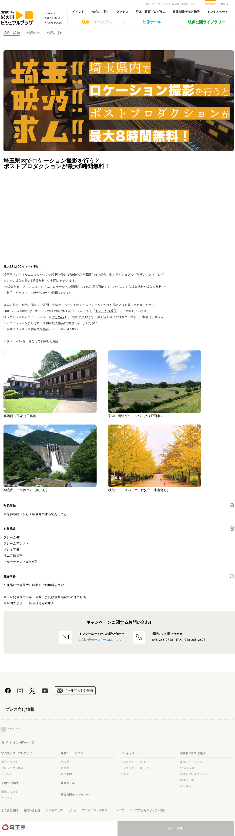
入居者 (124, 774)
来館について (9, 791)
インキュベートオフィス (135, 768)
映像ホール (152, 22)
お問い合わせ (189, 4)
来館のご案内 (100, 12)
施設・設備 (11, 33)
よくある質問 (171, 4)
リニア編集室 (13, 555)
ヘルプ (120, 810)
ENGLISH (224, 4)
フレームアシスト (16, 543)
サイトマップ (54, 810)
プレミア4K (11, 549)
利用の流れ (55, 33)
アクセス (122, 12)
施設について (153, 4)
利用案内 (66, 774)
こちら (59, 317)
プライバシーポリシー (96, 810)
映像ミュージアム (97, 22)
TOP (175, 828)
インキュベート (217, 12)
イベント (78, 12)
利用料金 (33, 33)
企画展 (65, 768)
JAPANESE (210, 4)
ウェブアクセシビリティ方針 (148, 810)
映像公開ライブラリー (206, 22)
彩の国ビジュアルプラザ (16, 753)
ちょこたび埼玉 (106, 311)
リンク (72, 810)
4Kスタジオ (187, 768)
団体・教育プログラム (150, 12)
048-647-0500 (69, 329)
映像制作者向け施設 (186, 12)
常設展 (65, 762)
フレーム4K (11, 537)
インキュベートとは (132, 762)
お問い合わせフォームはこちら (100, 639)
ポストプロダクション (194, 774)
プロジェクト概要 (12, 768)
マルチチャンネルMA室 (20, 561)
